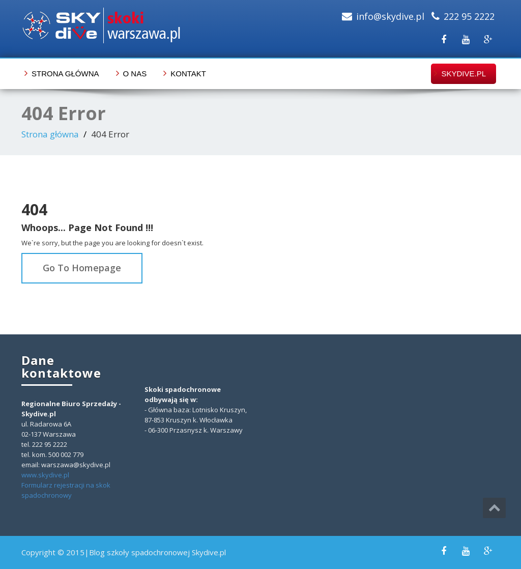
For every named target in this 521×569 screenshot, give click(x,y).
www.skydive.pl (45, 474)
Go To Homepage (82, 268)
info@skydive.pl (390, 16)
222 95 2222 (469, 16)
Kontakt (188, 73)
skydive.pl (463, 73)
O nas (135, 73)
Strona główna (65, 73)
